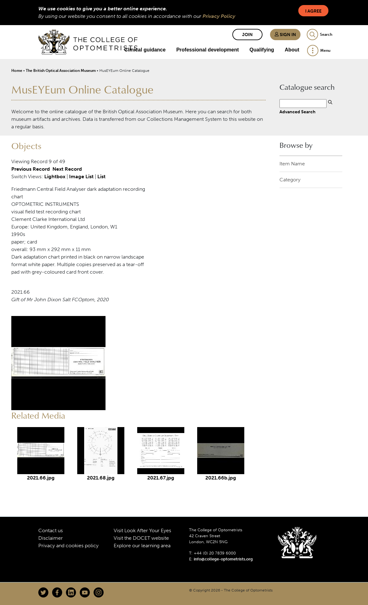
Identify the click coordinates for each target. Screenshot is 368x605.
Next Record (67, 169)
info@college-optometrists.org (223, 559)
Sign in (285, 34)
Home (16, 70)
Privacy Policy (219, 16)
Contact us (50, 530)
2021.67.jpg (160, 478)
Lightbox (54, 176)
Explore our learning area (142, 546)
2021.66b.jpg (220, 478)
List (101, 176)
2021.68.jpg (101, 478)
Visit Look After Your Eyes (142, 530)
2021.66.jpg (41, 478)
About (292, 49)
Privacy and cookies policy (68, 546)
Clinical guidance (145, 49)
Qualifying (262, 49)
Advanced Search (297, 112)
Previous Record (30, 169)
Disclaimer (50, 538)
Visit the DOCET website (141, 538)
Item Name (292, 164)
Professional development (207, 49)
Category (289, 180)
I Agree (313, 11)
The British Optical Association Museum (61, 70)
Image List (81, 176)
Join (247, 34)
